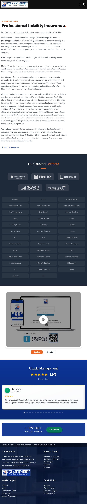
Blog (4, 488)
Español (50, 352)
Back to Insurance (10, 147)
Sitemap (47, 485)
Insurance (11, 445)
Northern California (51, 459)
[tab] (24, 412)
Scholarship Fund (9, 490)
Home (4, 445)
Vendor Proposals (9, 496)
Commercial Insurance (24, 445)
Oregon (47, 464)
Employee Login (50, 490)
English (37, 352)
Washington (48, 462)
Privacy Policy (49, 488)
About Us (5, 485)
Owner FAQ (6, 493)
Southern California (51, 456)
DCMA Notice (49, 493)
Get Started (54, 429)
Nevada (47, 467)
